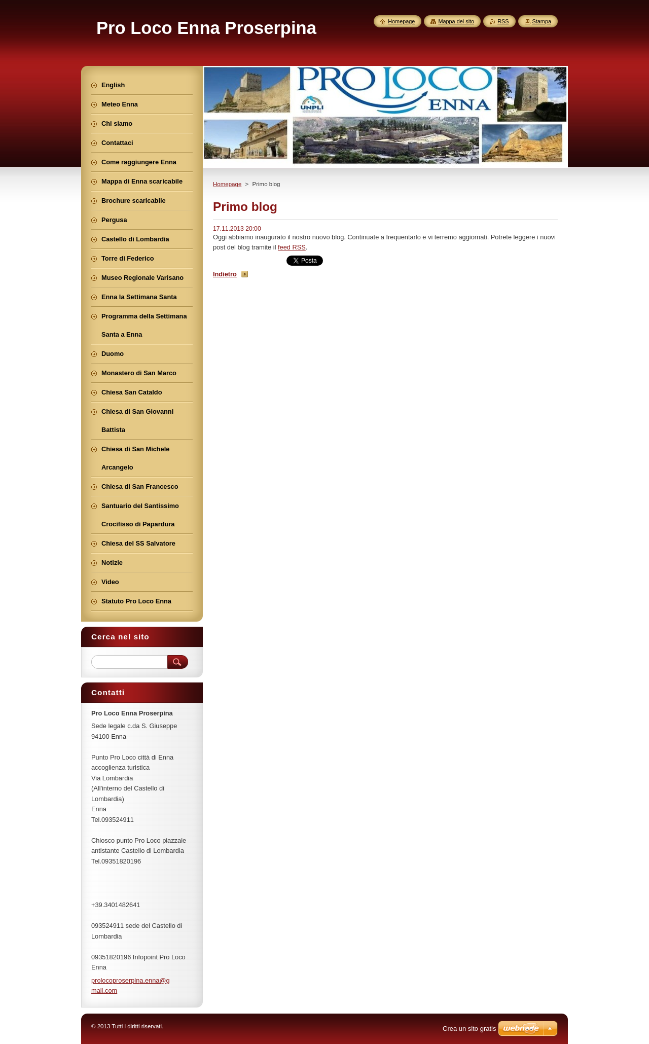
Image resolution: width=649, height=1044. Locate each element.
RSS (503, 21)
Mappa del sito (456, 21)
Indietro (225, 274)
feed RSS (292, 247)
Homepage (227, 184)
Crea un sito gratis (469, 1028)
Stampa (541, 21)
